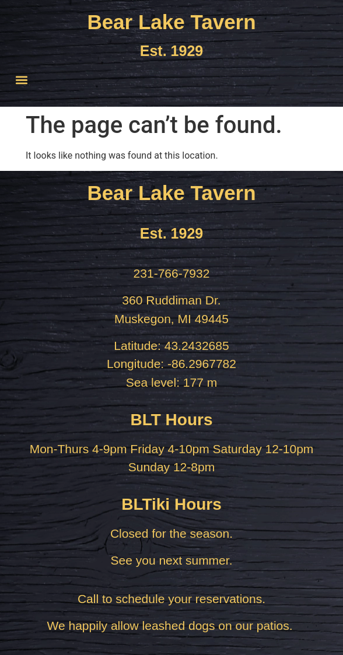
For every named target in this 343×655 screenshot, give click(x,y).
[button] (21, 79)
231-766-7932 (172, 273)
